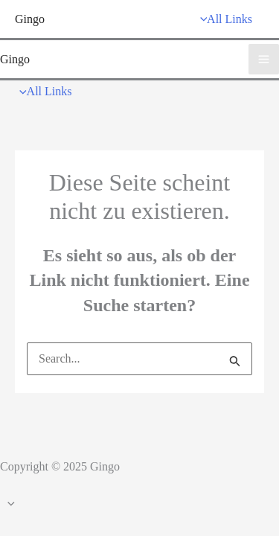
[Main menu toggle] (263, 59)
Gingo (30, 19)
